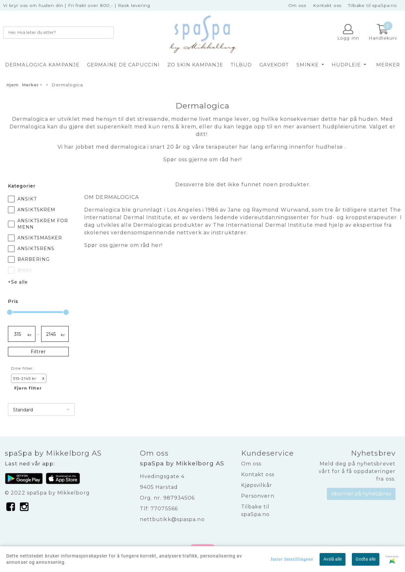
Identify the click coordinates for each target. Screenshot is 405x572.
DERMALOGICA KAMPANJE (42, 65)
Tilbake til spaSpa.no (372, 5)
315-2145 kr (29, 378)
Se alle (19, 282)
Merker (388, 65)
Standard (23, 410)
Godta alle (366, 559)
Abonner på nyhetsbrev (361, 494)
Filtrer (38, 351)
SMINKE (308, 65)
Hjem (12, 85)
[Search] (58, 33)
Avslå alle (332, 559)
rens (168, 127)
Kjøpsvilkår (256, 485)
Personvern (257, 496)
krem (188, 127)
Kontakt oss (327, 5)
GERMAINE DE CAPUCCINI (123, 65)
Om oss (297, 5)
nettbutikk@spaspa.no (172, 519)
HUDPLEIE (347, 65)
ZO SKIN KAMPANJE (195, 65)
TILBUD (241, 65)
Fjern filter (28, 388)
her (235, 160)
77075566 (164, 509)
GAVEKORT (274, 65)
